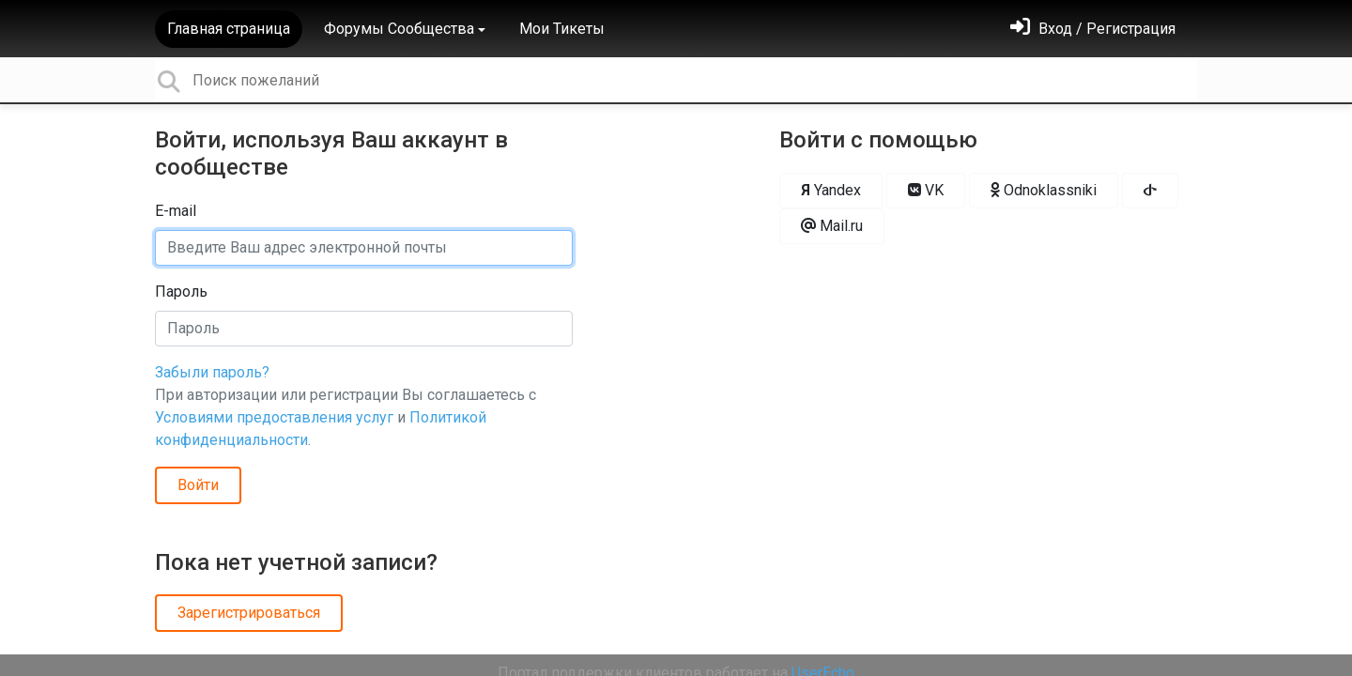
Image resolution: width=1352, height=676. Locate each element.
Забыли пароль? (212, 372)
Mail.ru (832, 226)
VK (926, 190)
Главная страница (228, 29)
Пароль (181, 291)
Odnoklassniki (1044, 190)
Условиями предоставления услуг (274, 417)
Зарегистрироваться (248, 613)
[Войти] (1093, 28)
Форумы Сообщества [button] (399, 29)
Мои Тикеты (562, 29)
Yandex (831, 190)
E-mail (175, 211)
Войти (198, 485)
